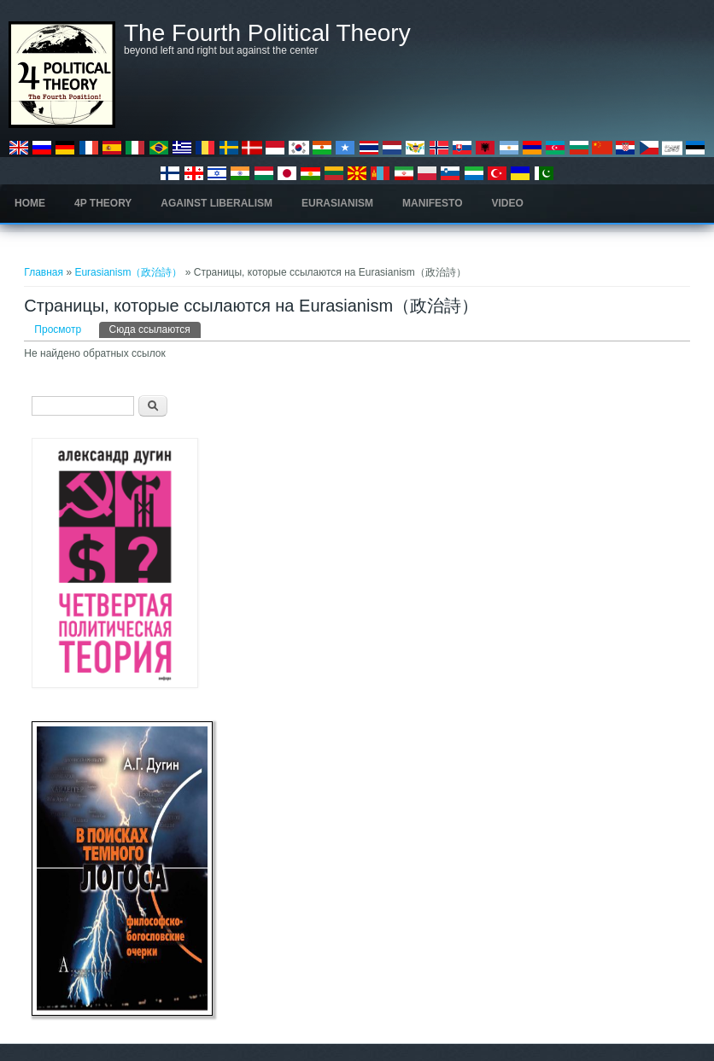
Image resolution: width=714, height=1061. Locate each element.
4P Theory (103, 203)
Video (508, 203)
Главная (43, 272)
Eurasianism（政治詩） (128, 272)
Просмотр (57, 329)
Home (30, 203)
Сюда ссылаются (155, 328)
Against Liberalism (216, 203)
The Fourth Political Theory (267, 33)
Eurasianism (337, 203)
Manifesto (432, 203)
